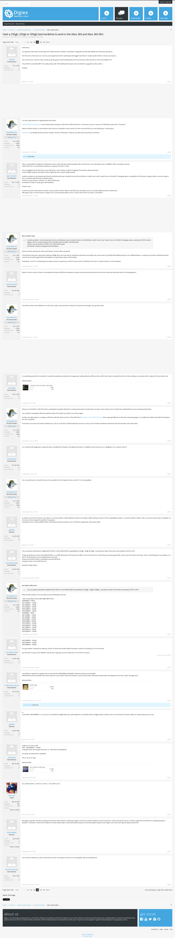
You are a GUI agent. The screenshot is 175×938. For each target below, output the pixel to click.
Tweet (5, 899)
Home (166, 929)
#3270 (169, 512)
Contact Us (154, 929)
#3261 (169, 81)
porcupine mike (12, 563)
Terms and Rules (87, 934)
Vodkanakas (12, 459)
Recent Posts (20, 24)
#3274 (169, 667)
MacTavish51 (12, 176)
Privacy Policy (87, 935)
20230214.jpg (33, 685)
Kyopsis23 (12, 757)
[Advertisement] (152, 62)
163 (34, 42)
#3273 (169, 634)
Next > (48, 42)
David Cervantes (11, 869)
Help (161, 929)
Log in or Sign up (165, 2)
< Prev (17, 42)
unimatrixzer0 (11, 284)
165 (41, 42)
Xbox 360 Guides (16, 37)
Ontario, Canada (14, 810)
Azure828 (11, 388)
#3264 (169, 266)
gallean (12, 530)
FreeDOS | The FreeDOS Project (92, 417)
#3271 (169, 545)
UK (18, 147)
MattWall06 (11, 832)
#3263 (169, 195)
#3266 (169, 337)
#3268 (169, 441)
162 (31, 42)
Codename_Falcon (12, 685)
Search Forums (9, 24)
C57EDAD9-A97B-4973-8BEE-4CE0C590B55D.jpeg (43, 385)
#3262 (169, 152)
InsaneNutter (31, 37)
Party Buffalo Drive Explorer (31, 124)
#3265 (169, 299)
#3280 (169, 884)
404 (18, 804)
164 (37, 42)
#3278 (169, 814)
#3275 (169, 700)
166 (44, 42)
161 (28, 42)
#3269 (169, 474)
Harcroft (11, 795)
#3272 (169, 578)
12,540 (17, 143)
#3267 (169, 403)
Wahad (12, 59)
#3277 (169, 777)
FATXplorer (25, 133)
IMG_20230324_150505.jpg (37, 767)
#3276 (169, 739)
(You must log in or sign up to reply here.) (158, 890)
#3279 (169, 851)
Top (171, 929)
